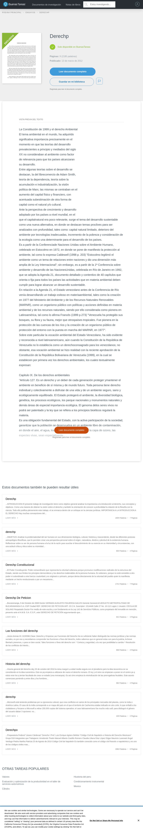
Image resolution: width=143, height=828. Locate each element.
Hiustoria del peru (82, 777)
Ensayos (31, 13)
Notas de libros (73, 4)
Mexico (77, 786)
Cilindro (5, 789)
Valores (5, 777)
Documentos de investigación (46, 4)
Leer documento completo (72, 71)
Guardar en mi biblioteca (72, 82)
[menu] (138, 4)
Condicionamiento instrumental (89, 781)
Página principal (12, 13)
